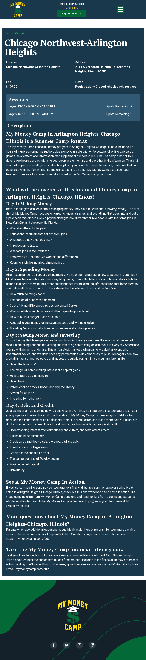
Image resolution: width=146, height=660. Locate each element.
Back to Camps (15, 33)
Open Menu (120, 9)
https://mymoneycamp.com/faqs (28, 539)
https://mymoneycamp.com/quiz (27, 569)
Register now (69, 13)
